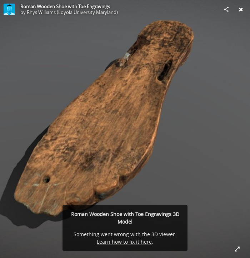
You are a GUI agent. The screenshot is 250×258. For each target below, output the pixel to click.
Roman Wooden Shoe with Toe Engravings (65, 6)
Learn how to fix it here (124, 241)
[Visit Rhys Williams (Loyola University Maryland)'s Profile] (9, 9)
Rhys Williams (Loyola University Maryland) (72, 12)
